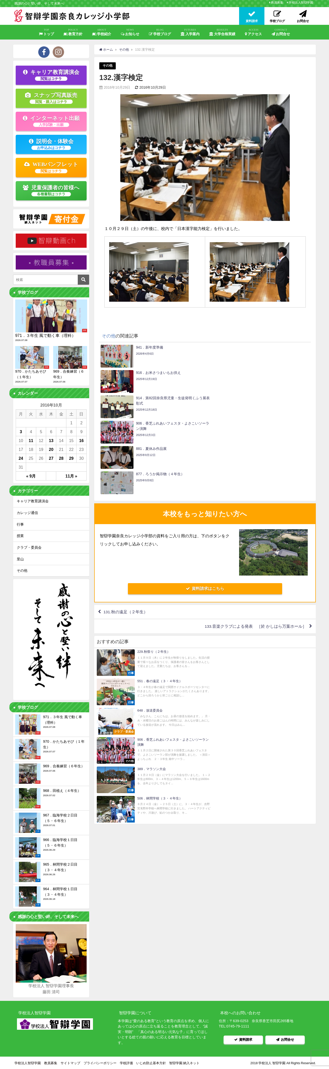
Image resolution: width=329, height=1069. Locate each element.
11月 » (71, 476)
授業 (20, 536)
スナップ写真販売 (51, 98)
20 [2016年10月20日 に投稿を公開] (51, 449)
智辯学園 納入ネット (184, 1062)
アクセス (253, 32)
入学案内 (190, 32)
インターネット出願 (51, 121)
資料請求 (243, 1039)
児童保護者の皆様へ (51, 190)
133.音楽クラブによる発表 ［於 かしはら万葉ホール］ (255, 551)
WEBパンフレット (51, 167)
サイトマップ (70, 1062)
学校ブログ (160, 32)
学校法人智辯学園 (301, 2)
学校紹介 (101, 32)
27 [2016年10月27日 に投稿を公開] (51, 458)
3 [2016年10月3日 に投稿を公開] (21, 432)
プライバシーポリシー (100, 1062)
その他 (107, 65)
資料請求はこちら (205, 513)
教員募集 (277, 2)
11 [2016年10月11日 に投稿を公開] (31, 440)
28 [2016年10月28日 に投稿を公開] (61, 458)
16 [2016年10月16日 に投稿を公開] (81, 440)
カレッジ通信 (27, 512)
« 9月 (31, 476)
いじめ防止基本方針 (151, 1062)
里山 (20, 559)
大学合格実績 (222, 32)
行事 (20, 524)
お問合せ (281, 32)
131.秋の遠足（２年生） (126, 536)
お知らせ (130, 32)
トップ (46, 32)
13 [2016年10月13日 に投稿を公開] (51, 440)
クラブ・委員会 (29, 547)
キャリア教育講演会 (51, 75)
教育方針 (73, 32)
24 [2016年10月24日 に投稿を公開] (20, 458)
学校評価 (126, 1062)
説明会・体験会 (51, 144)
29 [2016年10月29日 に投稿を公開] (71, 458)
